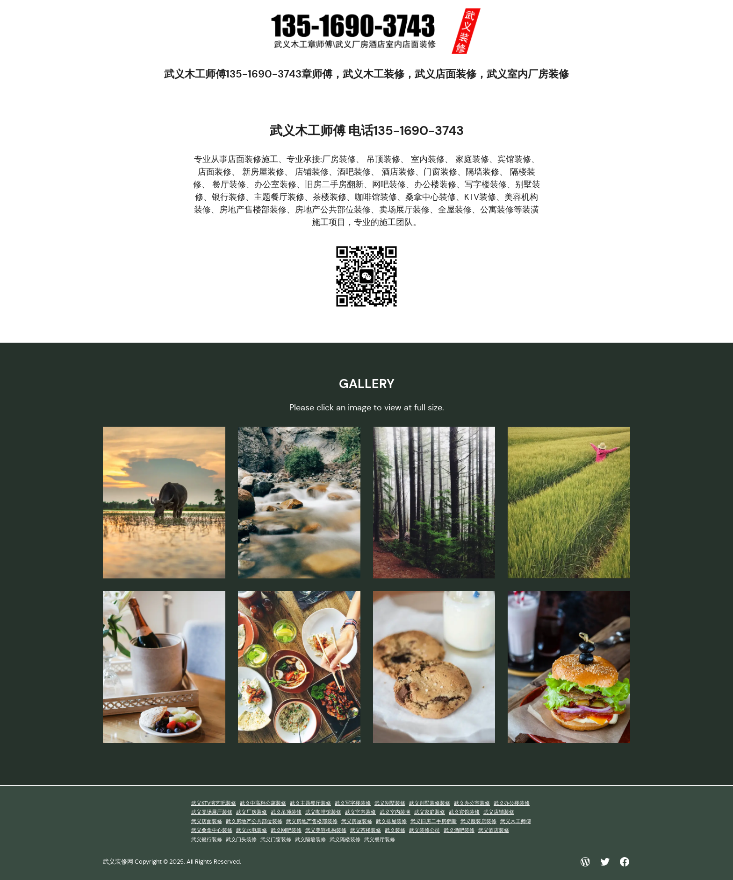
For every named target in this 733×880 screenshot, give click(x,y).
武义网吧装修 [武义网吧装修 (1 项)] (286, 830)
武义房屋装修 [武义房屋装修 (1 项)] (356, 821)
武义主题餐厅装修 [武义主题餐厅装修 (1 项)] (310, 803)
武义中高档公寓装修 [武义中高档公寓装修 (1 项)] (263, 803)
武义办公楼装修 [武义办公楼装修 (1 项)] (512, 803)
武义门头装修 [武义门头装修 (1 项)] (241, 840)
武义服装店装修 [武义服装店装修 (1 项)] (478, 821)
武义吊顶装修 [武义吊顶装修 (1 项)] (286, 812)
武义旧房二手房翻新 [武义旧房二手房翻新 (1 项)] (433, 821)
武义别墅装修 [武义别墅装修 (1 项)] (389, 803)
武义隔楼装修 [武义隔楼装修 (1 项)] (345, 840)
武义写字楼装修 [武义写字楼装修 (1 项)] (353, 803)
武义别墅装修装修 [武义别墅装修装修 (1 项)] (429, 803)
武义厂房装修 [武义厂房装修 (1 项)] (251, 812)
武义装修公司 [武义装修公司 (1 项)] (424, 830)
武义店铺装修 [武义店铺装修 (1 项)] (498, 812)
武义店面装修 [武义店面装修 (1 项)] (206, 821)
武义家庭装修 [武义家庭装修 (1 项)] (429, 812)
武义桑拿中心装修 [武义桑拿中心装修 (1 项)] (211, 830)
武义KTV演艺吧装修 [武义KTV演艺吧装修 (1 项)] (213, 803)
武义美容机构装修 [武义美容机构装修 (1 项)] (325, 830)
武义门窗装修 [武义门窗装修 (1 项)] (275, 840)
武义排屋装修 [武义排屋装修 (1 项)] (391, 821)
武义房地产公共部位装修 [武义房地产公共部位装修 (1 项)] (254, 821)
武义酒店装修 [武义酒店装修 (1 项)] (493, 830)
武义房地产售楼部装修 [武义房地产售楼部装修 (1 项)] (312, 821)
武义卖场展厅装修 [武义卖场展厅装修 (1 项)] (211, 812)
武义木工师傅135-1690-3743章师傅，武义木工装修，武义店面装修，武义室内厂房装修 (366, 74)
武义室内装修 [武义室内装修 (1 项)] (360, 812)
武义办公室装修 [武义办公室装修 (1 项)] (472, 803)
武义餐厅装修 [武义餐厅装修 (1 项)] (379, 840)
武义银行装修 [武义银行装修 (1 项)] (206, 840)
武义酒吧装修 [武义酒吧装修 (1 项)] (459, 830)
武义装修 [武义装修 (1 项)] (395, 830)
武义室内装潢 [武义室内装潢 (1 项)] (395, 812)
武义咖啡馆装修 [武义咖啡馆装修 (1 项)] (323, 812)
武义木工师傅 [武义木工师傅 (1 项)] (515, 821)
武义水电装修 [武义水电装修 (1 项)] (251, 830)
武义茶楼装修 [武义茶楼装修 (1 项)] (365, 830)
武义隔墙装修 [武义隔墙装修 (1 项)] (310, 840)
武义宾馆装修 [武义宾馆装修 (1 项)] (464, 812)
